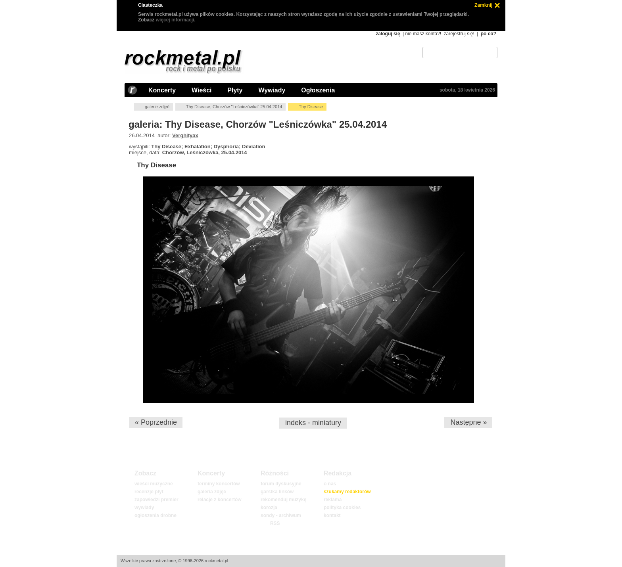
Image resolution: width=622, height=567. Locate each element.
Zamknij (483, 5)
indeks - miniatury (313, 423)
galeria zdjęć (212, 491)
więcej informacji (175, 20)
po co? (488, 33)
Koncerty (162, 90)
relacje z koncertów (220, 499)
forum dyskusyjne (281, 484)
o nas (330, 484)
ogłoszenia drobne (155, 515)
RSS (275, 523)
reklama (333, 499)
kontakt (332, 515)
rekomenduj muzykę (283, 499)
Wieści (201, 90)
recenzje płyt (148, 491)
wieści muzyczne (153, 484)
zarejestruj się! (458, 33)
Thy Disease (156, 165)
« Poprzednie (156, 422)
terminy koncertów (219, 484)
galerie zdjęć (157, 106)
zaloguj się (388, 33)
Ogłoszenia (318, 90)
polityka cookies (342, 507)
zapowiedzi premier (156, 499)
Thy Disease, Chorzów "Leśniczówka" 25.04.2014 (234, 106)
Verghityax (185, 135)
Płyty (234, 90)
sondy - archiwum (281, 515)
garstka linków (277, 491)
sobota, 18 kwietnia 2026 (467, 90)
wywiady (144, 507)
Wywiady (271, 90)
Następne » (468, 422)
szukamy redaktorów (347, 491)
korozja (269, 507)
